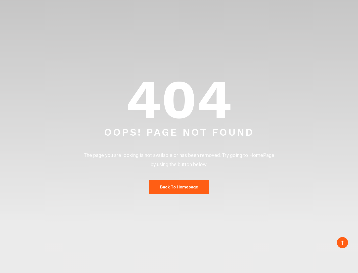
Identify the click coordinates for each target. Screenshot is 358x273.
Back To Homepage (179, 186)
